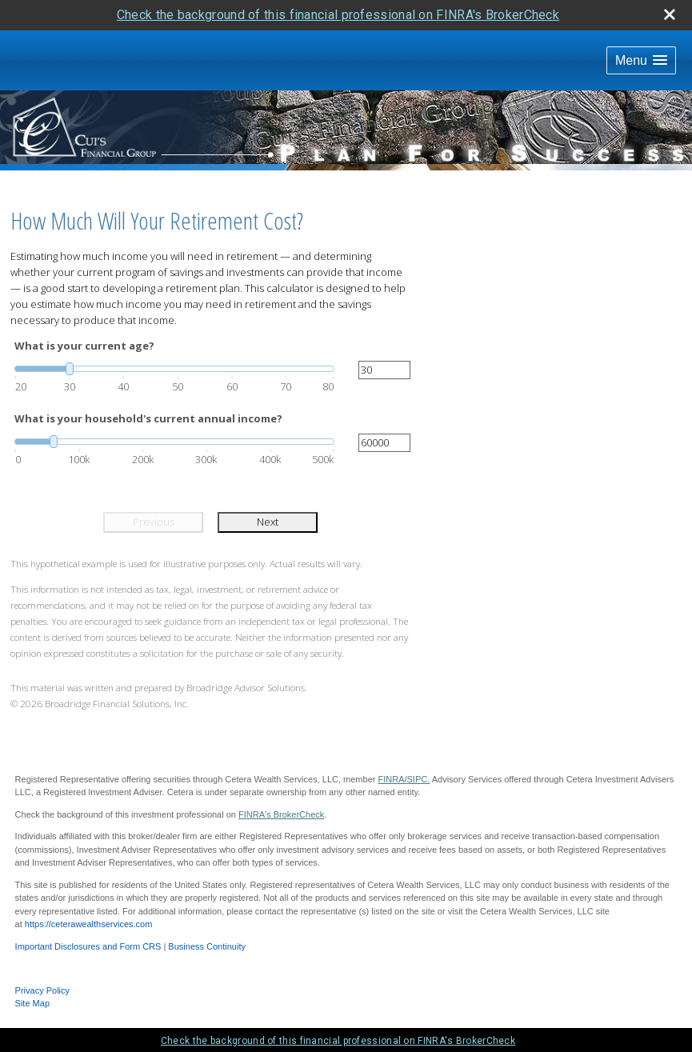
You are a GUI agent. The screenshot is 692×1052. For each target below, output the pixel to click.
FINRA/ (392, 779)
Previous (153, 521)
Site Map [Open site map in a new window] (32, 1003)
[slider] (174, 369)
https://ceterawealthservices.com (89, 924)
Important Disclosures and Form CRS (88, 946)
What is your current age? (84, 345)
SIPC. (418, 779)
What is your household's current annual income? (148, 418)
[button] (641, 60)
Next (267, 521)
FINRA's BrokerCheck (281, 814)
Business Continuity (207, 946)
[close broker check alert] (669, 14)
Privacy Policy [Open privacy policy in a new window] (42, 990)
